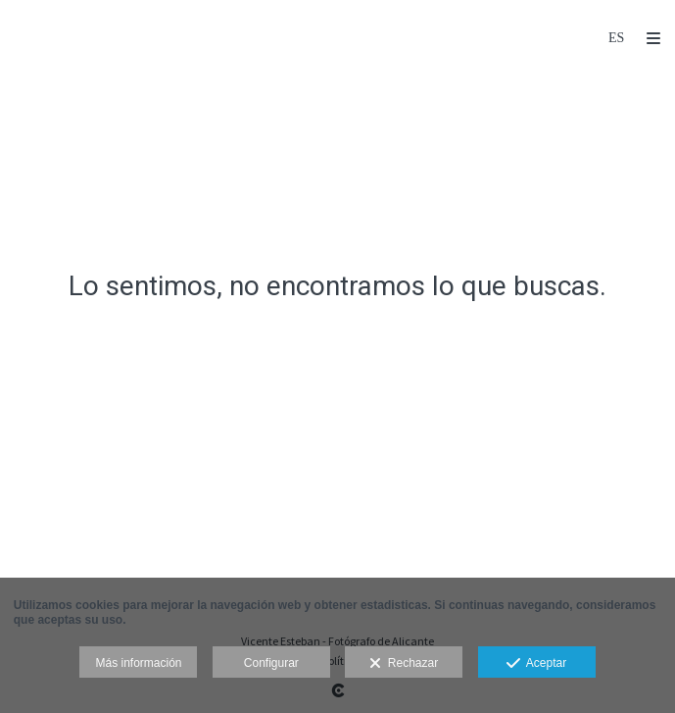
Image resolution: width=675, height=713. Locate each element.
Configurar (271, 663)
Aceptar (536, 664)
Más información (138, 663)
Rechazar (403, 664)
